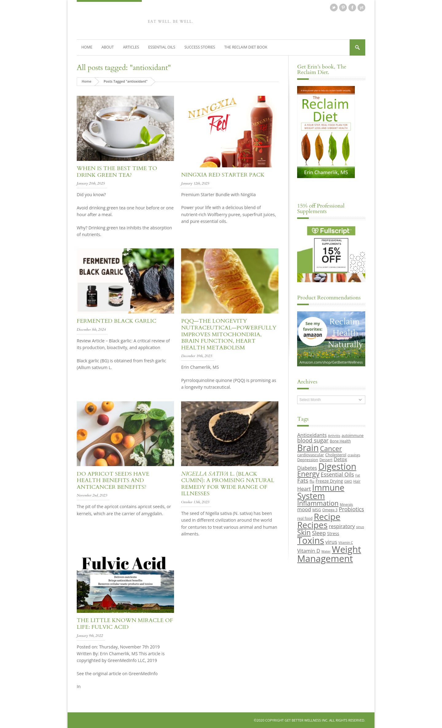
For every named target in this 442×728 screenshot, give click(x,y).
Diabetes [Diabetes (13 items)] (307, 468)
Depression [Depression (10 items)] (307, 459)
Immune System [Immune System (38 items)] (320, 491)
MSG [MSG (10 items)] (316, 509)
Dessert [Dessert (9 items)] (326, 459)
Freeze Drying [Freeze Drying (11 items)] (329, 481)
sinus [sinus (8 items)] (360, 527)
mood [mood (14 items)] (304, 509)
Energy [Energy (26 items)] (308, 474)
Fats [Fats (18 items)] (302, 481)
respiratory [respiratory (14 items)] (342, 526)
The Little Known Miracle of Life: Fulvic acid (125, 624)
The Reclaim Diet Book (245, 47)
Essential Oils (161, 47)
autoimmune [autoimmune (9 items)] (353, 435)
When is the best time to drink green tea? (117, 172)
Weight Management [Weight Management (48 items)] (329, 553)
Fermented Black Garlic (116, 321)
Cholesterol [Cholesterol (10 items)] (336, 454)
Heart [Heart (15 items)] (304, 488)
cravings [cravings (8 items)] (353, 455)
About (108, 47)
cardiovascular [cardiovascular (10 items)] (310, 454)
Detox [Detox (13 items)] (340, 459)
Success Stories (199, 47)
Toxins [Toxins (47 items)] (310, 540)
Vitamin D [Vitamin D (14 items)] (308, 550)
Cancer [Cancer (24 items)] (331, 448)
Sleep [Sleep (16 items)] (319, 533)
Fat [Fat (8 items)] (357, 475)
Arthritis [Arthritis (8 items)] (334, 436)
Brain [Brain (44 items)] (308, 448)
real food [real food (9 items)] (304, 518)
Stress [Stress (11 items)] (333, 533)
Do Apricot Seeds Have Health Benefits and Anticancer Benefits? (113, 480)
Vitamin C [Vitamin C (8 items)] (345, 542)
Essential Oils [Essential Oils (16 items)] (337, 474)
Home (86, 47)
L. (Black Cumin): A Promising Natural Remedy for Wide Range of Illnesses (227, 484)
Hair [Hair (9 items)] (356, 481)
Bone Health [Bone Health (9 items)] (340, 440)
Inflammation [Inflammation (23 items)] (318, 503)
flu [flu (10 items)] (312, 481)
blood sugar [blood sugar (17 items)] (312, 440)
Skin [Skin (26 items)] (304, 532)
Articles (131, 47)
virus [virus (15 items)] (331, 541)
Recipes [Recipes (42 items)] (312, 525)
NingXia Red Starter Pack (223, 175)
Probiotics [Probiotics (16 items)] (351, 509)
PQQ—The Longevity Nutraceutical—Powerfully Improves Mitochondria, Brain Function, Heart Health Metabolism (228, 334)
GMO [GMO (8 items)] (348, 481)
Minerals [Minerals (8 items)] (346, 504)
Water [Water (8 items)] (326, 551)
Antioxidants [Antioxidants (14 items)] (312, 434)
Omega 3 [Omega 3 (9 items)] (330, 509)
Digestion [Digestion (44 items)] (337, 466)
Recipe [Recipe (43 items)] (327, 516)
